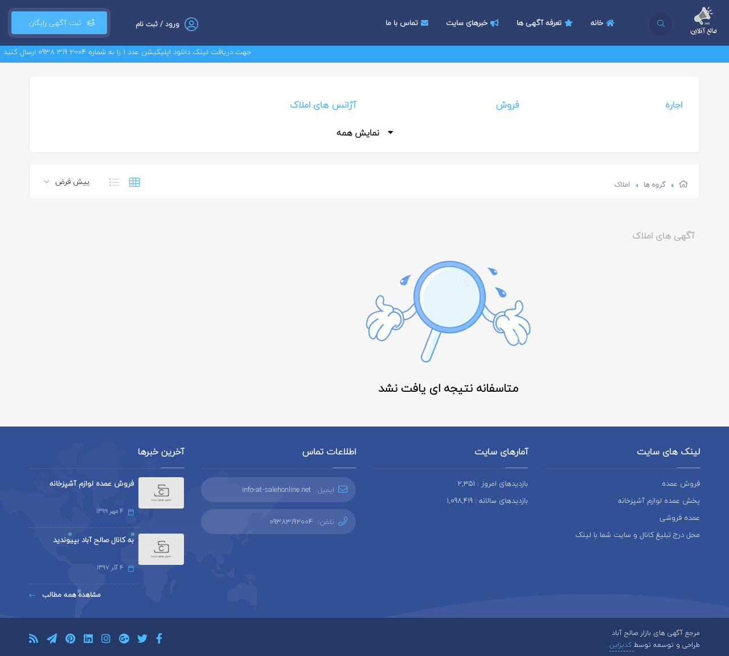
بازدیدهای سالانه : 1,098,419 (487, 500)
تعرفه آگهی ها (546, 23)
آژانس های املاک (323, 105)
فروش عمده (681, 483)
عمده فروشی (680, 517)
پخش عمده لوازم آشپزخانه (659, 500)
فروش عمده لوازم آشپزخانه (92, 483)
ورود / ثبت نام (157, 24)
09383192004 (291, 521)
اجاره (673, 105)
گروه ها (654, 185)
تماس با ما (408, 23)
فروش (507, 105)
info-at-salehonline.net (276, 489)
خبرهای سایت (474, 23)
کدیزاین (621, 645)
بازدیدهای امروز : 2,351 (492, 483)
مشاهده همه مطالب (65, 595)
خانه (604, 23)
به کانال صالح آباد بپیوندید (93, 540)
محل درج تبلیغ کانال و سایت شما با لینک (637, 534)
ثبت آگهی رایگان (59, 22)
